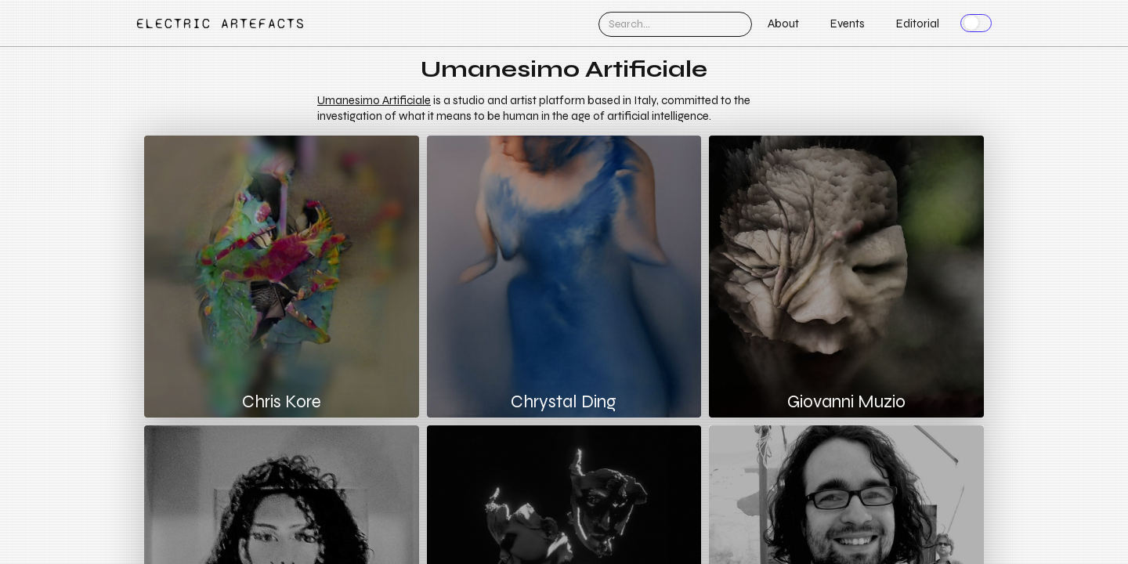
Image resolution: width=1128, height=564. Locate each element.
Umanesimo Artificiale (374, 100)
